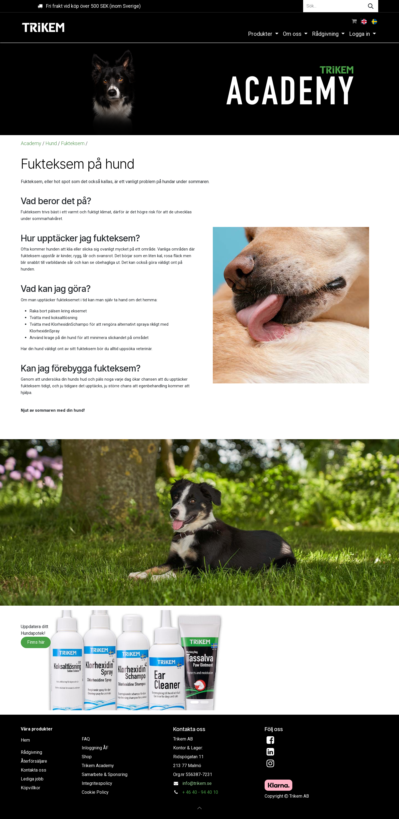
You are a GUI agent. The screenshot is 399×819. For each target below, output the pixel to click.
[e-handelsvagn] (354, 21)
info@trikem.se (197, 783)
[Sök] (370, 6)
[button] (199, 808)
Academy (31, 143)
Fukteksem (73, 143)
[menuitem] (364, 21)
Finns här (36, 642)
